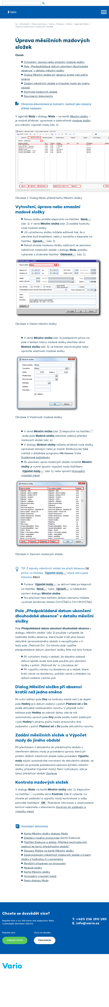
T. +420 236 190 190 (89, 919)
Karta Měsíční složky (37, 872)
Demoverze (44, 940)
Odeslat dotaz (15, 940)
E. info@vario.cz (85, 923)
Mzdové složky (33, 868)
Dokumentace (39, 24)
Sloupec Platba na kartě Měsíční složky (49, 851)
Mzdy (69, 24)
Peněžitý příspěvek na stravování (45, 863)
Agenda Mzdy (81, 24)
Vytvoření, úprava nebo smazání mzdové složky (54, 62)
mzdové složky (81, 121)
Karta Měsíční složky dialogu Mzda (46, 834)
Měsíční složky (79, 116)
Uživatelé (24, 24)
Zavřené (51, 773)
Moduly (60, 24)
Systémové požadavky (35, 457)
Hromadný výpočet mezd (40, 876)
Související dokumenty (38, 96)
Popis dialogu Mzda (36, 880)
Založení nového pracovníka (42, 838)
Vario (51, 24)
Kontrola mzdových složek (40, 92)
